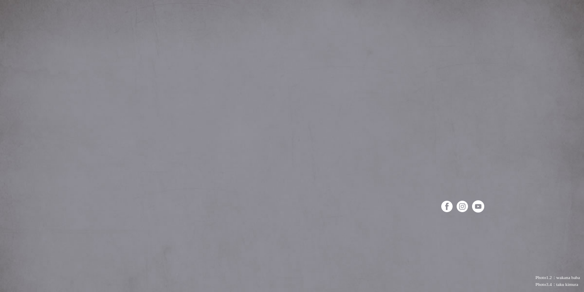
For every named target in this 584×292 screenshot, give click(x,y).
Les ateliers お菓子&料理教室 (463, 181)
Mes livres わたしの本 (455, 102)
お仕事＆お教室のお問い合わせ (49, 276)
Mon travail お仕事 (458, 128)
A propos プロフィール (453, 76)
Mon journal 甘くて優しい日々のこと (466, 155)
